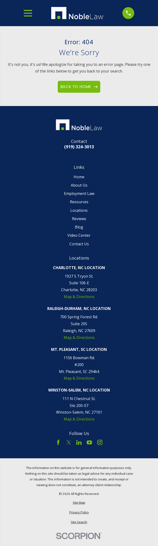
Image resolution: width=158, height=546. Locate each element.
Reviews (79, 218)
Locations (79, 210)
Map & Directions (79, 296)
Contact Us (79, 243)
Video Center (79, 235)
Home (79, 176)
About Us (79, 185)
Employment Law (79, 193)
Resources (79, 201)
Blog (79, 227)
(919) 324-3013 (79, 147)
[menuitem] (79, 503)
